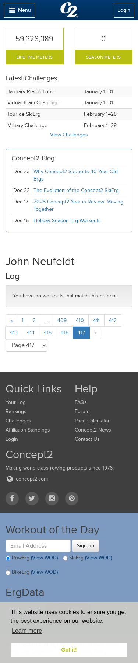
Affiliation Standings (28, 430)
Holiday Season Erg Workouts (67, 220)
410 (80, 320)
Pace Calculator (92, 420)
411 (96, 320)
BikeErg (32, 572)
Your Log (16, 402)
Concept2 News (93, 430)
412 (113, 320)
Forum (82, 411)
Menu (19, 12)
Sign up (85, 545)
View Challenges (69, 134)
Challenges (18, 420)
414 (31, 332)
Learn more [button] (27, 631)
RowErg (32, 558)
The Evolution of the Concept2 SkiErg (76, 190)
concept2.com (27, 479)
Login (124, 10)
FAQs (81, 402)
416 (64, 332)
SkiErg (87, 558)
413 (14, 332)
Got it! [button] (69, 650)
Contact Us (87, 439)
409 (62, 320)
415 (48, 332)
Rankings (16, 411)
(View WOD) (44, 558)
